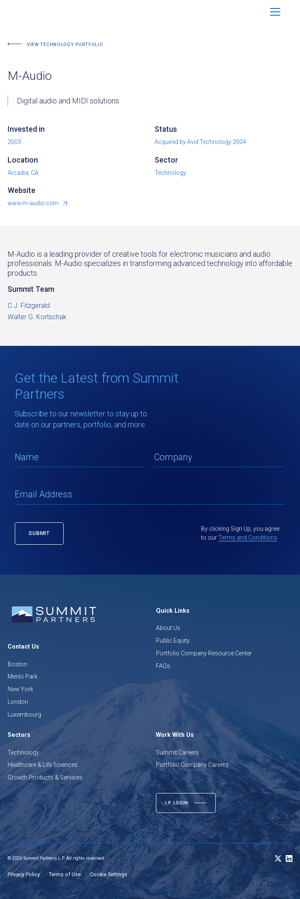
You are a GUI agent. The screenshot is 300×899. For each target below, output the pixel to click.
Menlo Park (23, 676)
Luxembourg (24, 714)
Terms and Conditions (247, 537)
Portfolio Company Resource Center (204, 653)
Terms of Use (65, 874)
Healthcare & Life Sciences (43, 764)
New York (20, 689)
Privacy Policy (24, 874)
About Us (168, 628)
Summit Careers (177, 752)
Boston (17, 664)
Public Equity (173, 640)
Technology (23, 752)
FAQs (163, 666)
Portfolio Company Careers (192, 764)
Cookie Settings (108, 874)
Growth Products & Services (45, 777)
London (18, 701)
